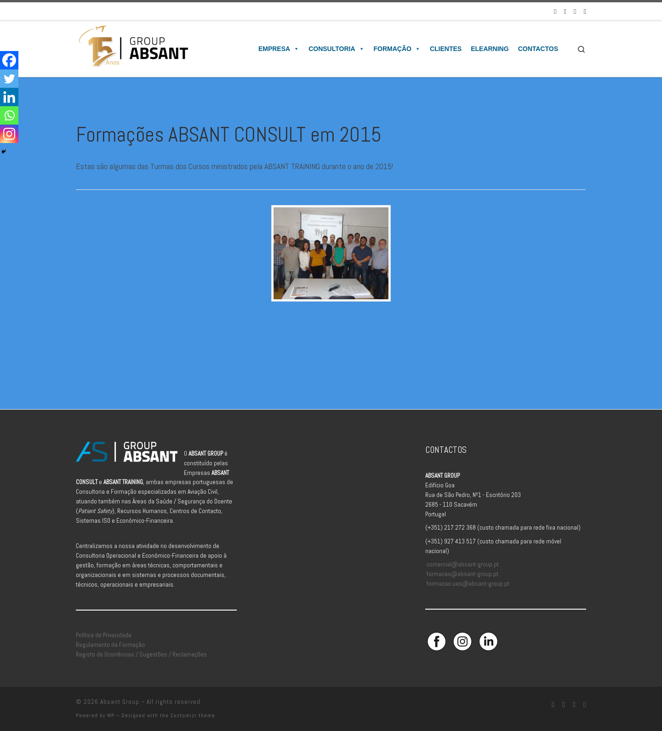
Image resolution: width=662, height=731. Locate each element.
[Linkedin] (9, 97)
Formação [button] (397, 48)
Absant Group (119, 702)
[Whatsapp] (9, 115)
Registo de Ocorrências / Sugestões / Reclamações (141, 654)
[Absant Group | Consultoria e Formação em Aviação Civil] (133, 47)
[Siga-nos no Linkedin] (575, 11)
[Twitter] (9, 78)
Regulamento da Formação (110, 645)
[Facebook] (9, 60)
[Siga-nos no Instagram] (565, 11)
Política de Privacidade (103, 635)
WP (110, 715)
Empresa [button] (278, 48)
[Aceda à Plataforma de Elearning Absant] (585, 11)
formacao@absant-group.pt (462, 574)
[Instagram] (9, 134)
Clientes (446, 48)
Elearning (489, 48)
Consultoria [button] (336, 48)
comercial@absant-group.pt (463, 564)
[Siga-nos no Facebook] (555, 11)
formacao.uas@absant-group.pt (468, 584)
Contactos (538, 48)
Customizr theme (193, 715)
